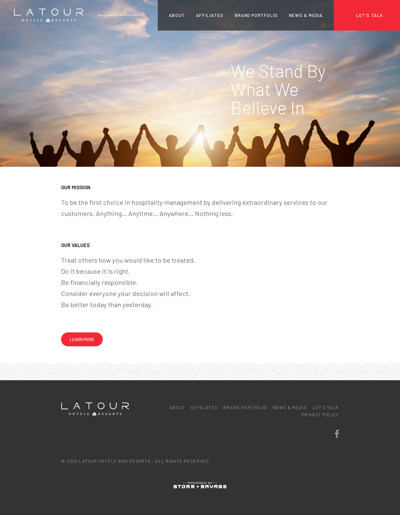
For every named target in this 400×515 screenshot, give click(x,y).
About (177, 15)
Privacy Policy (320, 414)
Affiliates (210, 15)
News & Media (306, 15)
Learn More (82, 339)
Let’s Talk (369, 15)
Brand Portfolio (256, 15)
